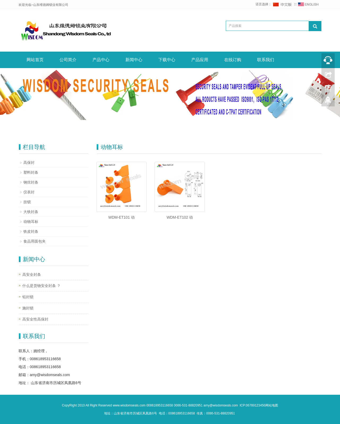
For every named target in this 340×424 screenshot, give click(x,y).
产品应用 (199, 59)
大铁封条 (30, 212)
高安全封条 (31, 274)
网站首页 (35, 59)
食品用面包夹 (34, 241)
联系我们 (265, 59)
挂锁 (27, 202)
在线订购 (232, 59)
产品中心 (100, 59)
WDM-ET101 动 (121, 217)
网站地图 (271, 405)
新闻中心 (133, 59)
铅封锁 (27, 297)
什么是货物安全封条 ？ (41, 286)
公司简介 (68, 59)
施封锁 (27, 308)
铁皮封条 (30, 231)
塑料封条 (30, 172)
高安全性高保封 (35, 319)
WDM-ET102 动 (180, 217)
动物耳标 (30, 221)
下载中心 (166, 59)
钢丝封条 (30, 182)
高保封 (29, 162)
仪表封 (29, 192)
